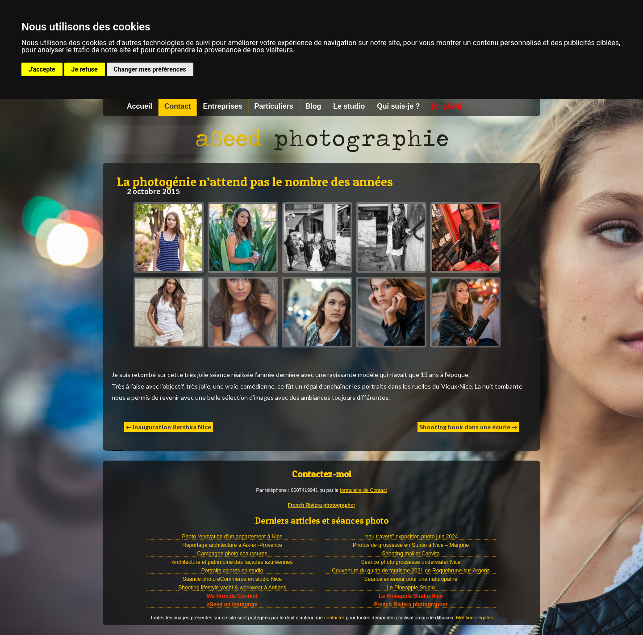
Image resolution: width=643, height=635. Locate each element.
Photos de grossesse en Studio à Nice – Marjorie (411, 545)
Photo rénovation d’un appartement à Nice (232, 536)
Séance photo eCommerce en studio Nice (232, 579)
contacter (334, 617)
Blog (313, 106)
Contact (177, 106)
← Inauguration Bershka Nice (168, 427)
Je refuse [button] (84, 69)
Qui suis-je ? (398, 106)
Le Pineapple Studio (410, 587)
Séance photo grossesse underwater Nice (411, 562)
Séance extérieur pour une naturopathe (411, 579)
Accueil (139, 106)
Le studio (349, 106)
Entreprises (222, 106)
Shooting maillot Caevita (410, 553)
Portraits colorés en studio (232, 570)
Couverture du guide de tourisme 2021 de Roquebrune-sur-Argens (411, 570)
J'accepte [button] (42, 69)
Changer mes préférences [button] (150, 69)
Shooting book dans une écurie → (468, 427)
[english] (447, 106)
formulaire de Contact (363, 490)
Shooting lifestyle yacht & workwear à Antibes (232, 587)
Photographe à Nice (321, 139)
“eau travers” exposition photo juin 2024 (411, 536)
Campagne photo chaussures (232, 553)
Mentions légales (474, 617)
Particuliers (274, 106)
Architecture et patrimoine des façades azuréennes (232, 562)
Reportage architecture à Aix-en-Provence (232, 545)
